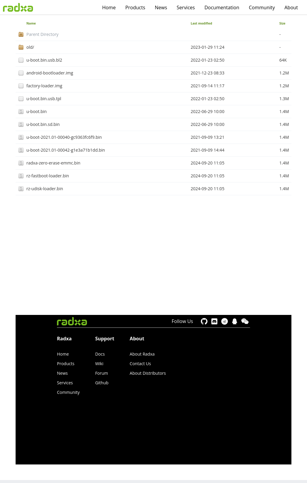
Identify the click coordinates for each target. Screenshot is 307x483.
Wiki (99, 363)
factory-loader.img (44, 86)
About (291, 7)
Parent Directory (42, 34)
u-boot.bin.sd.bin (43, 124)
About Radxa (142, 354)
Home (109, 7)
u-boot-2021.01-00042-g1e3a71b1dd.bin (65, 150)
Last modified (201, 23)
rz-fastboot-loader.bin (47, 176)
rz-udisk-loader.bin (44, 188)
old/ (30, 47)
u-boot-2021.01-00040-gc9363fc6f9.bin (64, 137)
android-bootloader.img (49, 73)
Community (262, 7)
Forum (101, 373)
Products (135, 7)
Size (282, 23)
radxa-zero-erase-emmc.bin (53, 163)
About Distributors (148, 373)
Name (31, 23)
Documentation (221, 7)
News (161, 7)
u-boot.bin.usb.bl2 (44, 60)
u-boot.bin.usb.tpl (43, 98)
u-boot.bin (36, 111)
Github (101, 383)
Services (186, 7)
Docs (100, 354)
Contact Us (140, 363)
